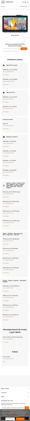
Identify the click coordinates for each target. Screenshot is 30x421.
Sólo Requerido (10, 418)
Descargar (6, 74)
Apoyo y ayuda (15, 384)
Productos (15, 388)
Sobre (15, 392)
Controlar (5, 342)
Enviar (23, 48)
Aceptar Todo (20, 418)
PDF (4, 361)
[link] (7, 2)
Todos (15, 6)
